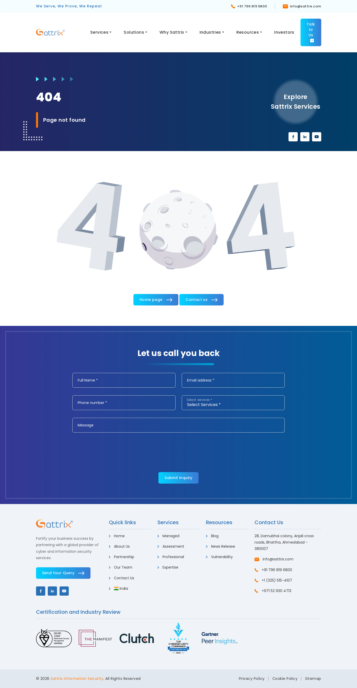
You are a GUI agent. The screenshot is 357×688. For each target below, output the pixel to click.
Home (117, 535)
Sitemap (313, 678)
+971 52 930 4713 (273, 590)
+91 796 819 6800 (249, 6)
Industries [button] (210, 32)
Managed (168, 535)
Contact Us (121, 578)
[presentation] (111, 450)
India (118, 588)
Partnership (121, 556)
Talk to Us (311, 32)
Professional (170, 556)
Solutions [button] (134, 32)
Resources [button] (247, 32)
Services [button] (99, 32)
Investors (284, 32)
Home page (156, 299)
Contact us (201, 299)
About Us (119, 546)
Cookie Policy (285, 678)
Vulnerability (219, 556)
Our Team (120, 567)
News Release (220, 546)
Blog (212, 535)
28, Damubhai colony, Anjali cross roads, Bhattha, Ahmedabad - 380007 (284, 542)
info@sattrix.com (302, 6)
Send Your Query (63, 572)
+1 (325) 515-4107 (273, 580)
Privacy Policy (252, 678)
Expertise (167, 567)
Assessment (170, 546)
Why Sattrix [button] (171, 32)
